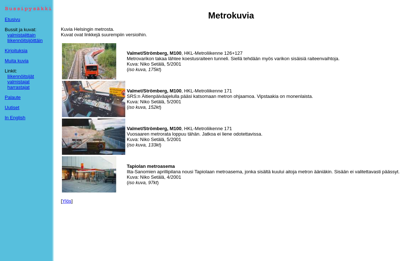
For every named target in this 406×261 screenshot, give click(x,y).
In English (15, 117)
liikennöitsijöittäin (25, 40)
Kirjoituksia (16, 50)
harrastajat (18, 87)
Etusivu (12, 19)
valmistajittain (21, 35)
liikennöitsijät (20, 76)
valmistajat (18, 81)
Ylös (66, 201)
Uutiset (12, 107)
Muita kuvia (17, 60)
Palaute (13, 97)
